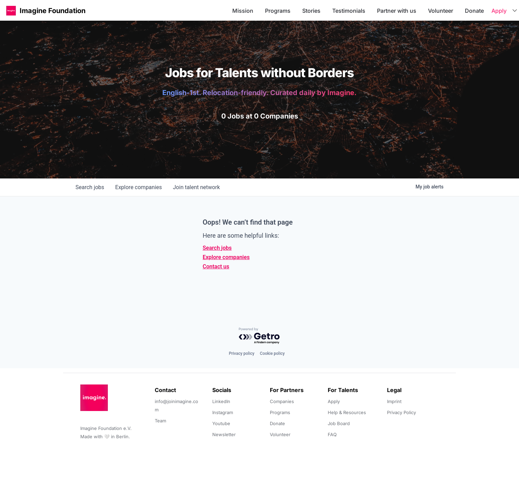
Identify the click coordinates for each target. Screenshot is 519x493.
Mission (242, 10)
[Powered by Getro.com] (259, 336)
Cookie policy (272, 353)
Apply (499, 10)
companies (138, 187)
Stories (311, 10)
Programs (278, 10)
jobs (89, 187)
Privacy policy (241, 353)
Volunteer (440, 10)
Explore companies (226, 257)
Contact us (216, 266)
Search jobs (217, 248)
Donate (474, 10)
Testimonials (348, 10)
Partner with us (396, 10)
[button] (11, 10)
